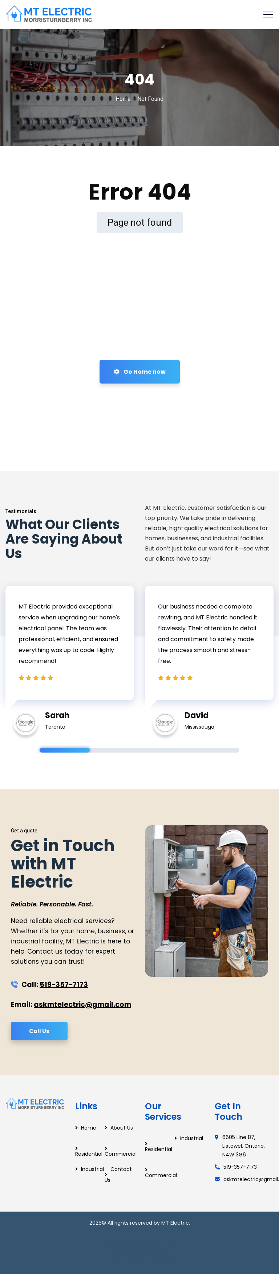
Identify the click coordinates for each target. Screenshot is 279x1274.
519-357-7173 (64, 985)
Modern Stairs (120, 1253)
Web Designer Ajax (129, 1245)
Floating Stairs (159, 1253)
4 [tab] (215, 750)
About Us (121, 1127)
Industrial (92, 1169)
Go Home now (140, 372)
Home (123, 98)
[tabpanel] (70, 656)
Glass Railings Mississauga (163, 1262)
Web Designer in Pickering (158, 1245)
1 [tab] (65, 750)
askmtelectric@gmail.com (82, 1004)
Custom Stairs (140, 1253)
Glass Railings (136, 1262)
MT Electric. (175, 1222)
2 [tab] (115, 750)
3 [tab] (165, 750)
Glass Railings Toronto (112, 1262)
